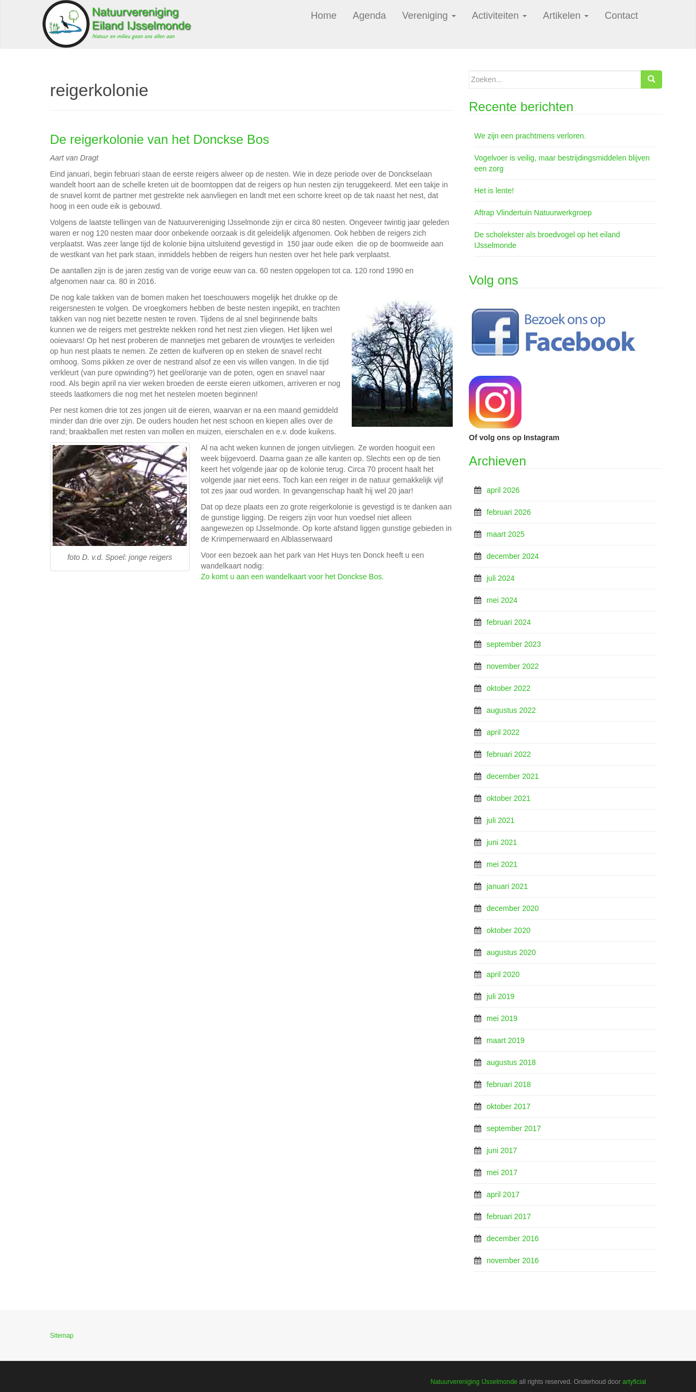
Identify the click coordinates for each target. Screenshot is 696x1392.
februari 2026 (509, 512)
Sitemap (62, 1335)
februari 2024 (509, 622)
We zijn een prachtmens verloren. (530, 136)
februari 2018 (509, 1084)
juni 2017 (502, 1150)
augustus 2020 (511, 952)
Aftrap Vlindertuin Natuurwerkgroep (533, 212)
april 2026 (503, 490)
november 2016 (513, 1260)
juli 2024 (500, 578)
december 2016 (513, 1238)
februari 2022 (509, 754)
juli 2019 (500, 996)
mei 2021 (502, 864)
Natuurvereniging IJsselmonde (473, 1382)
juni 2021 (502, 842)
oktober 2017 (509, 1106)
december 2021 (513, 776)
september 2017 (514, 1128)
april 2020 (503, 974)
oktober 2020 (509, 930)
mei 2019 (502, 1018)
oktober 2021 (509, 798)
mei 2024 (502, 600)
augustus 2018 (511, 1062)
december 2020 (513, 908)
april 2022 (503, 732)
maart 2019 (506, 1040)
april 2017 (503, 1194)
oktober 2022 (509, 688)
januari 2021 (507, 886)
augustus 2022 (511, 710)
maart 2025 (506, 534)
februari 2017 (509, 1216)
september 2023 (514, 644)
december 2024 (513, 556)
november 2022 (513, 666)
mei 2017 (502, 1172)
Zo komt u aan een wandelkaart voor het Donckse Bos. (292, 576)
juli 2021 (500, 820)
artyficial (634, 1382)
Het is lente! (494, 190)
